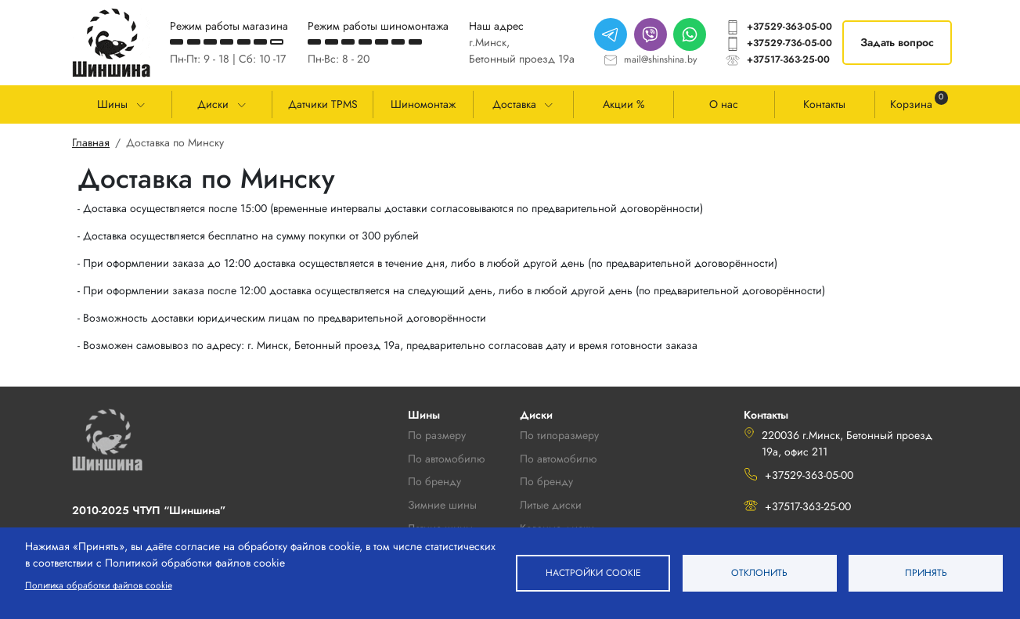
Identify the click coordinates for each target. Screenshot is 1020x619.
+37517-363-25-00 (788, 59)
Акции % (624, 104)
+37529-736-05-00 (789, 43)
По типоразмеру (559, 435)
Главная (91, 142)
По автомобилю (446, 458)
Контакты (824, 104)
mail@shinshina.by (660, 59)
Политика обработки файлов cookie (98, 585)
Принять (926, 572)
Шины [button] (112, 104)
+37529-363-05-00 (789, 27)
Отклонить (759, 572)
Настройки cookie (593, 572)
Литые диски (551, 505)
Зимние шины (442, 505)
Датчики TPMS (323, 104)
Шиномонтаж (423, 104)
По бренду (546, 481)
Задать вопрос (897, 42)
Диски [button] (213, 104)
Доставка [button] (514, 104)
